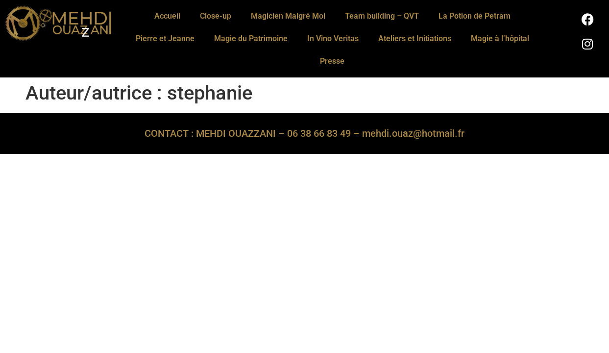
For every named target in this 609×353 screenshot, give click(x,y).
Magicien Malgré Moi (288, 16)
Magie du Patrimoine (251, 38)
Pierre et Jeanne (165, 38)
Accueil (167, 16)
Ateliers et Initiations (414, 38)
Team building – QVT (382, 16)
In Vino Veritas (333, 38)
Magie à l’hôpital (500, 38)
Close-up (215, 16)
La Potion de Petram (474, 16)
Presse (332, 61)
